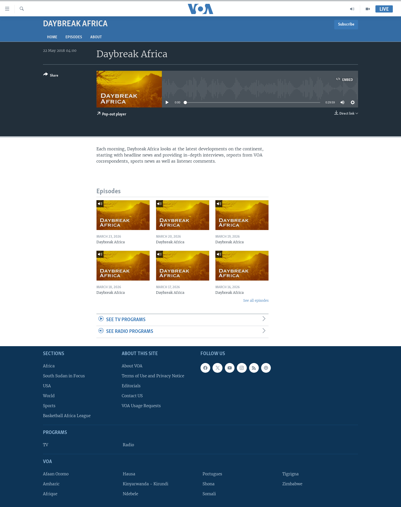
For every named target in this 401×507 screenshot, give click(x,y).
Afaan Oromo (56, 474)
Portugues (212, 474)
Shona (209, 483)
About (96, 37)
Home (52, 37)
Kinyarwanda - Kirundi (145, 483)
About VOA (132, 366)
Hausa (129, 474)
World (49, 395)
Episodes (73, 37)
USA (47, 385)
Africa (49, 366)
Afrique (50, 493)
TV (45, 444)
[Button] (50, 76)
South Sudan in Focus (64, 375)
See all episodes (256, 300)
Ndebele (130, 493)
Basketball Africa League (67, 415)
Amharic (51, 483)
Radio (128, 444)
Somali (209, 493)
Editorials (131, 385)
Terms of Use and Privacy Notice (153, 375)
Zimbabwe (292, 483)
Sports (49, 405)
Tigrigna (290, 474)
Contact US (132, 395)
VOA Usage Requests (141, 405)
